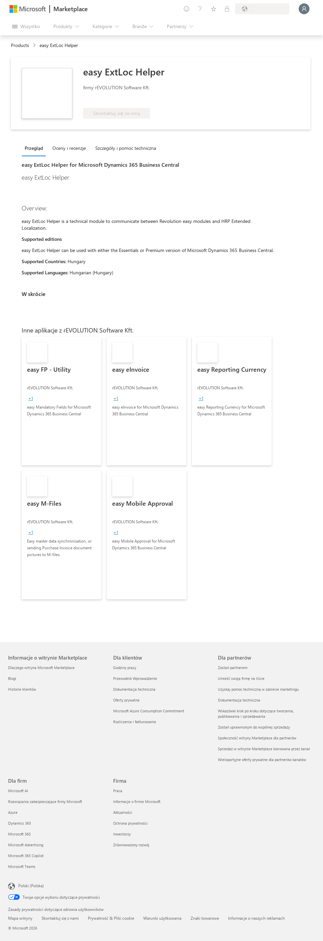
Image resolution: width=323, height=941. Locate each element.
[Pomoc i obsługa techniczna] (200, 9)
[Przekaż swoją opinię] (186, 9)
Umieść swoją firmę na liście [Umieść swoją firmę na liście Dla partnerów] (241, 678)
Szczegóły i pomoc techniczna (125, 148)
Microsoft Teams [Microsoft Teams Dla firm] (21, 866)
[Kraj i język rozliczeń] (262, 8)
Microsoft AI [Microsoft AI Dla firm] (18, 790)
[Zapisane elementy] (213, 9)
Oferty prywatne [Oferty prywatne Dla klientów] (126, 700)
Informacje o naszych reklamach (256, 918)
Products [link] (20, 45)
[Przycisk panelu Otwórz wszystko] (26, 26)
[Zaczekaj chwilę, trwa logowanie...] (304, 8)
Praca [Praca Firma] (117, 790)
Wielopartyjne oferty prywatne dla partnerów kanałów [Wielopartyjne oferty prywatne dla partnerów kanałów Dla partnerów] (262, 759)
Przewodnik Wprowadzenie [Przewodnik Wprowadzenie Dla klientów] (135, 678)
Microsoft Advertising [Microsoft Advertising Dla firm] (25, 844)
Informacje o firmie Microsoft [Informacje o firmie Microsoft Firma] (136, 801)
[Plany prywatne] (227, 9)
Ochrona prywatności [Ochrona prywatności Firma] (130, 823)
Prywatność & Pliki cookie (111, 918)
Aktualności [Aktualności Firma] (122, 812)
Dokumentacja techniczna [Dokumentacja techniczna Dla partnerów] (239, 700)
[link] (61, 401)
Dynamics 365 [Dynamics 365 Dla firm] (19, 823)
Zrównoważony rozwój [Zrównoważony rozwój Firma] (131, 844)
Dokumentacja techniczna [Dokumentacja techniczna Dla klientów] (134, 689)
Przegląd (34, 148)
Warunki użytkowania (162, 918)
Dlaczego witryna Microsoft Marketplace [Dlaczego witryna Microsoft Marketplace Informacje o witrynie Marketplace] (41, 667)
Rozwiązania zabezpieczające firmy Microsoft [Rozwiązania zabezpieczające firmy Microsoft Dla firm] (45, 801)
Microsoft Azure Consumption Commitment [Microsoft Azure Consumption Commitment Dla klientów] (148, 710)
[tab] (35, 147)
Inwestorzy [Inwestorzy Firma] (122, 833)
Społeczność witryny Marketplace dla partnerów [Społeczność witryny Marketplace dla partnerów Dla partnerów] (257, 737)
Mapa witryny (20, 918)
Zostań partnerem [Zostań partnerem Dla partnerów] (232, 667)
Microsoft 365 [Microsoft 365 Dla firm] (19, 833)
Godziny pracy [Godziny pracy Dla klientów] (124, 667)
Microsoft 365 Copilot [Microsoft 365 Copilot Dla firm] (26, 855)
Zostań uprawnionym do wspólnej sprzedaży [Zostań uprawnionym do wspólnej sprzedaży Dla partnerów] (254, 727)
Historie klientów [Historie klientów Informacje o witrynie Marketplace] (22, 689)
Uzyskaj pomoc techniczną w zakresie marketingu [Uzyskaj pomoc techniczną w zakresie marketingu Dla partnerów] (258, 689)
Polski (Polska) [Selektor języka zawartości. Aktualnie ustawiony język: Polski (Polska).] (31, 885)
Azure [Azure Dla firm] (13, 812)
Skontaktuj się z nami (60, 918)
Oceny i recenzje (69, 148)
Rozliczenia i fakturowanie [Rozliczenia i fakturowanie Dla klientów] (134, 721)
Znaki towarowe (205, 918)
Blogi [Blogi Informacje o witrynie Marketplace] (12, 678)
